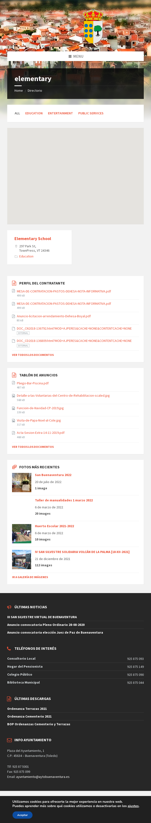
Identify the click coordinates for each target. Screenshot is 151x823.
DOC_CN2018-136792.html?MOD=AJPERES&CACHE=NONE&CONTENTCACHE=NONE (74, 328)
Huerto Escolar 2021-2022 (54, 526)
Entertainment (60, 113)
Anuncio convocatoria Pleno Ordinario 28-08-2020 (46, 624)
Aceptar (22, 815)
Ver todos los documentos (33, 355)
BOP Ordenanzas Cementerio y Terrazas (38, 724)
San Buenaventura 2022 (53, 475)
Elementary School (32, 238)
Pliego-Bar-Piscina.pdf (33, 383)
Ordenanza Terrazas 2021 (27, 708)
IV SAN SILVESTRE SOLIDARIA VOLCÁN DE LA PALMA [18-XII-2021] (82, 552)
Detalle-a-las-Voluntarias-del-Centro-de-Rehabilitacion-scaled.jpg (63, 395)
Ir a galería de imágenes (30, 577)
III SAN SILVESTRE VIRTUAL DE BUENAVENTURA (42, 617)
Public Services (91, 113)
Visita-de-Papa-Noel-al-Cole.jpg (39, 420)
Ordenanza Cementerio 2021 (29, 716)
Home (18, 90)
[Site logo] (81, 42)
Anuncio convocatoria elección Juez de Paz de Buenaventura (55, 632)
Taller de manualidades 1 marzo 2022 (64, 500)
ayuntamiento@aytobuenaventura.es (43, 777)
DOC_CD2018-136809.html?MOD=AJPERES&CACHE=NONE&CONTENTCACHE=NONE (74, 341)
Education (34, 113)
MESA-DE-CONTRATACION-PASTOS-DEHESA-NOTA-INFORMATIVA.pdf (64, 291)
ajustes (133, 806)
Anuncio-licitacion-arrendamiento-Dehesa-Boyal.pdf (54, 316)
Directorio (35, 90)
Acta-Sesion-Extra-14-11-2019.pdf (41, 432)
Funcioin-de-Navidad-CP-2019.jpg (40, 408)
